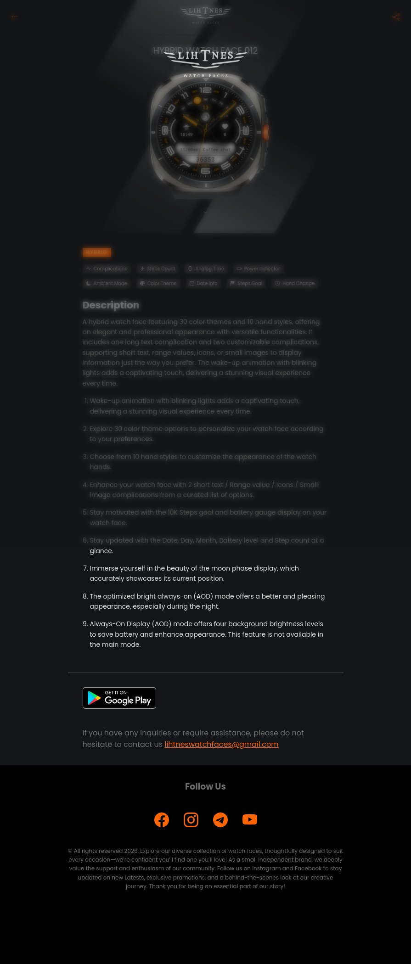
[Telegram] (220, 820)
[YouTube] (249, 820)
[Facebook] (161, 820)
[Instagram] (191, 820)
